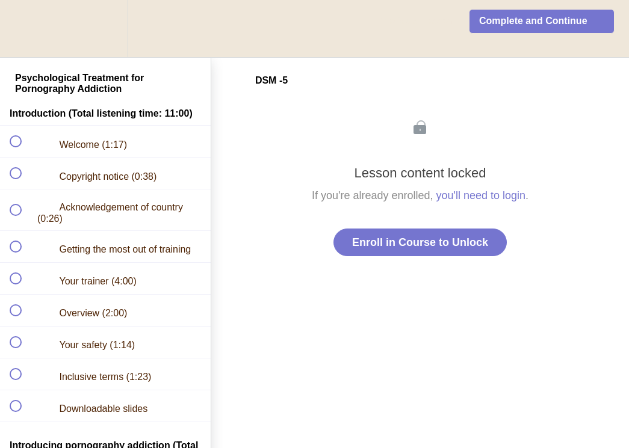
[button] (22, 28)
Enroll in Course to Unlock (420, 242)
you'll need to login (481, 195)
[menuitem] (105, 28)
